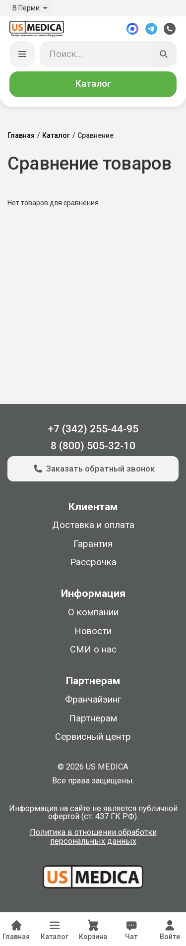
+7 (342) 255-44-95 (93, 428)
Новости (93, 631)
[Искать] (164, 54)
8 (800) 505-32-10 (93, 445)
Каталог (93, 83)
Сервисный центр (93, 736)
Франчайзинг (93, 699)
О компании (93, 612)
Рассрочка (93, 562)
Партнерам (93, 718)
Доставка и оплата (93, 525)
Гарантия (93, 543)
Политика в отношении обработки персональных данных (93, 837)
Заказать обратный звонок (93, 468)
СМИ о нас (93, 649)
